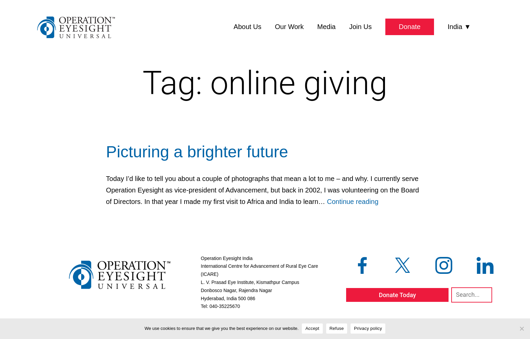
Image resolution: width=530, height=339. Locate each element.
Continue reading (352, 201)
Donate (410, 26)
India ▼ (459, 26)
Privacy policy (368, 328)
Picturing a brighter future (197, 152)
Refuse (337, 328)
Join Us (360, 26)
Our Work (289, 26)
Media (326, 26)
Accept (312, 328)
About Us (247, 26)
